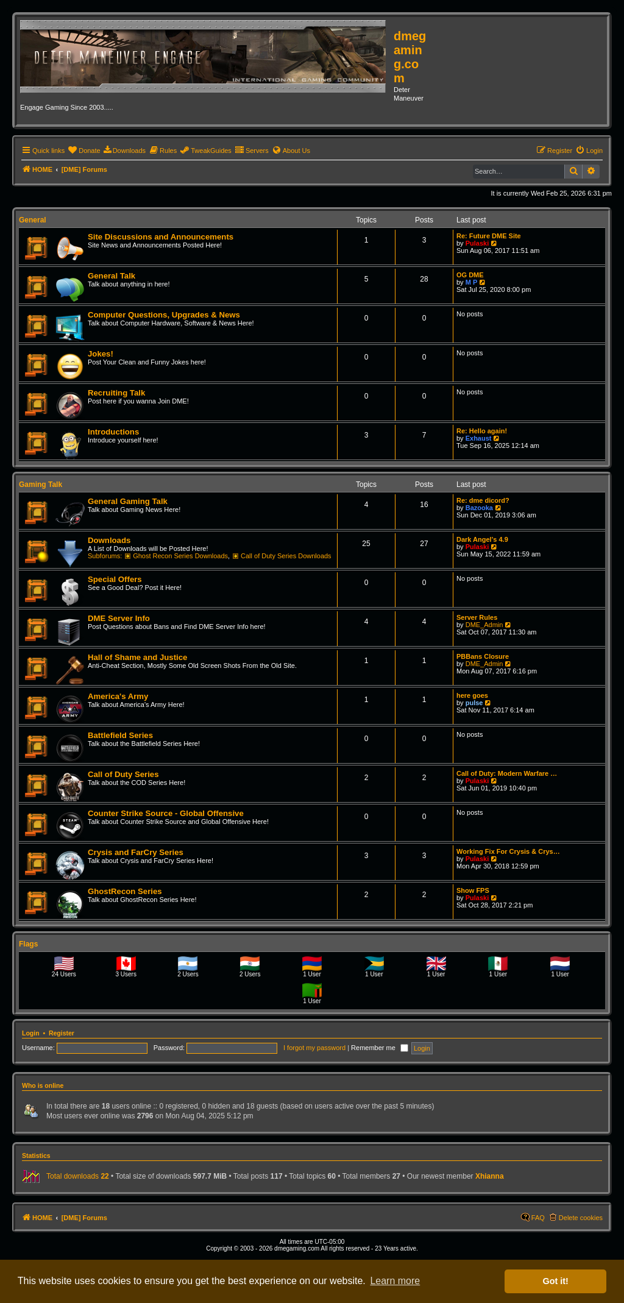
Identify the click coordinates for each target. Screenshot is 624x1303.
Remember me (379, 1047)
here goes (472, 695)
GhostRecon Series (125, 891)
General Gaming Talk (128, 501)
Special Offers (115, 579)
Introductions (113, 431)
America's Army (118, 696)
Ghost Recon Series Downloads (176, 555)
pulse (474, 702)
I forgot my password (314, 1047)
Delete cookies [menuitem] (581, 1217)
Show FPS (472, 890)
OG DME (470, 275)
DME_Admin (484, 624)
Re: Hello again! (481, 431)
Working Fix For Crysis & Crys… (508, 851)
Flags (28, 944)
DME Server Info (119, 618)
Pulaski (477, 243)
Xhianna (489, 1176)
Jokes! (100, 353)
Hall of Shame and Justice (137, 657)
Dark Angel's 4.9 (482, 539)
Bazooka (479, 507)
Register (61, 1033)
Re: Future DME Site (488, 236)
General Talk (111, 275)
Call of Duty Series (123, 774)
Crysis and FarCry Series (135, 852)
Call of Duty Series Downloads (282, 555)
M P (472, 282)
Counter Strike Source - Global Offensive (166, 813)
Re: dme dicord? (482, 500)
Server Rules (476, 617)
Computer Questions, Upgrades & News (164, 314)
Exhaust (479, 438)
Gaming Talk (40, 484)
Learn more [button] (395, 1281)
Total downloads (77, 1176)
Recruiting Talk (116, 392)
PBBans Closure (482, 656)
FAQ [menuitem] (538, 1217)
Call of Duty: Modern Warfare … (506, 773)
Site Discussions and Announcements (160, 236)
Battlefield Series (120, 735)
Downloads (109, 540)
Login (31, 1033)
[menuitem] (84, 150)
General (32, 220)
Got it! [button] (556, 1281)
